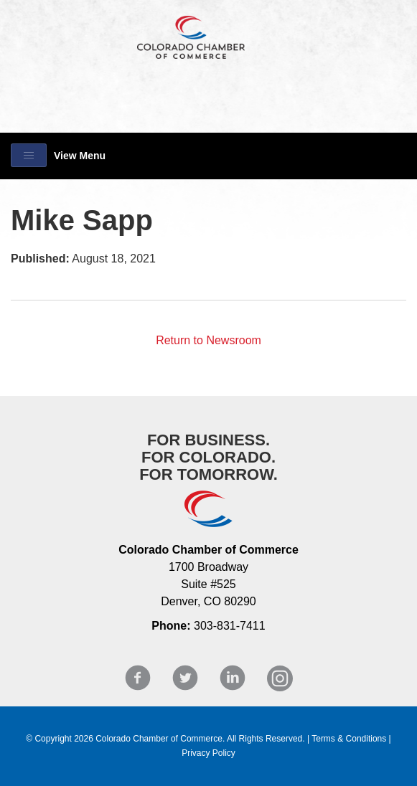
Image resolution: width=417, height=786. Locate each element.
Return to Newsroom (208, 340)
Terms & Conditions (348, 739)
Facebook (138, 678)
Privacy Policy (208, 753)
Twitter (185, 678)
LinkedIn (232, 678)
